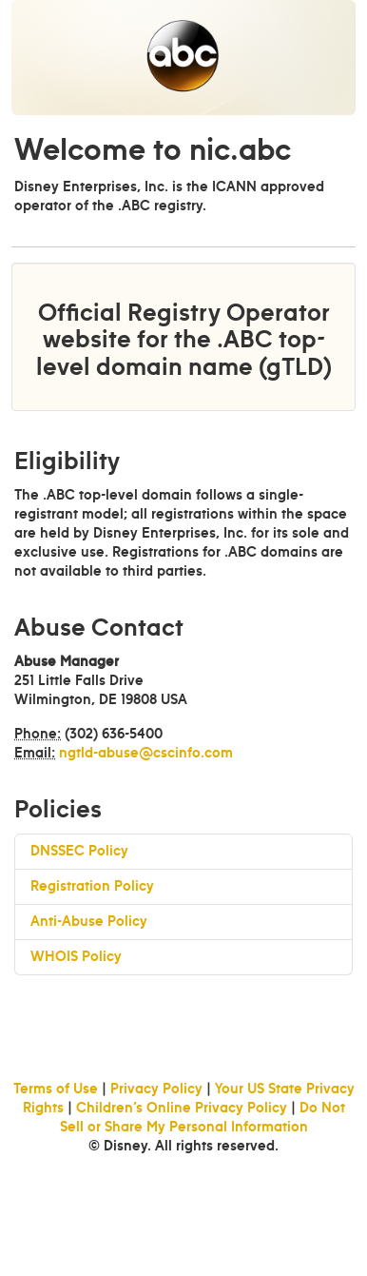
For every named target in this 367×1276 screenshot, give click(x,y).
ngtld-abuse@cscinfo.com (146, 753)
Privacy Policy (156, 1089)
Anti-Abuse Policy (88, 922)
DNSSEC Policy (79, 851)
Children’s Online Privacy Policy (181, 1108)
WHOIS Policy (76, 957)
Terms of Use (55, 1089)
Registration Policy (92, 886)
